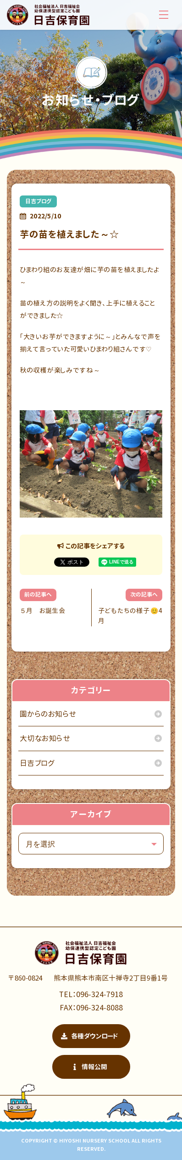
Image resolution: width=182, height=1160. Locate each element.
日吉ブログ (38, 201)
